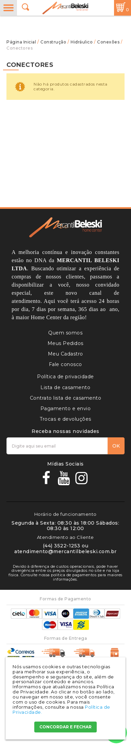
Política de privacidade (65, 377)
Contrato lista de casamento (65, 398)
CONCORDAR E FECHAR (65, 726)
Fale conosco (65, 364)
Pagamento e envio (65, 408)
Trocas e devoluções (65, 419)
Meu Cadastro (65, 354)
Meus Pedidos (65, 343)
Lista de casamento (65, 387)
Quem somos (65, 333)
